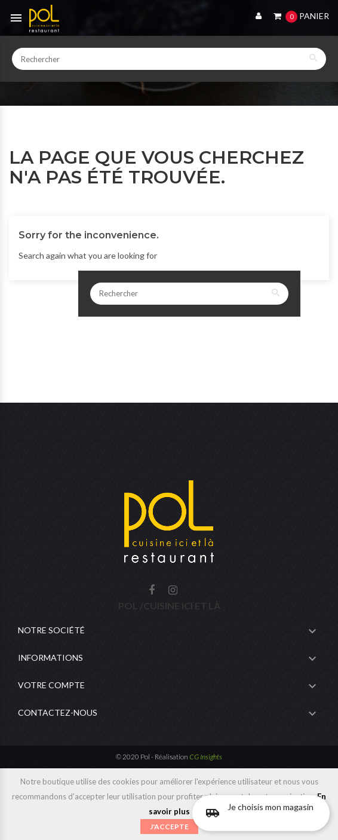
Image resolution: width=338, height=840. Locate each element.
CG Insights (205, 756)
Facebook (152, 590)
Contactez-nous (57, 712)
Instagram (172, 590)
